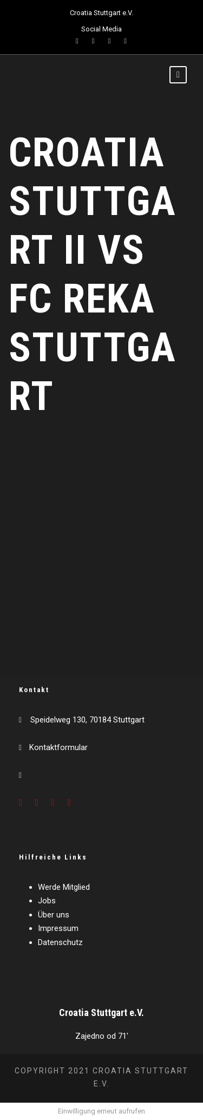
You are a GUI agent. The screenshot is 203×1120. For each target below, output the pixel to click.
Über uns (53, 915)
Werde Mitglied (64, 887)
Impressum (58, 928)
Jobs (47, 901)
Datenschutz (60, 942)
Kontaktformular (58, 747)
